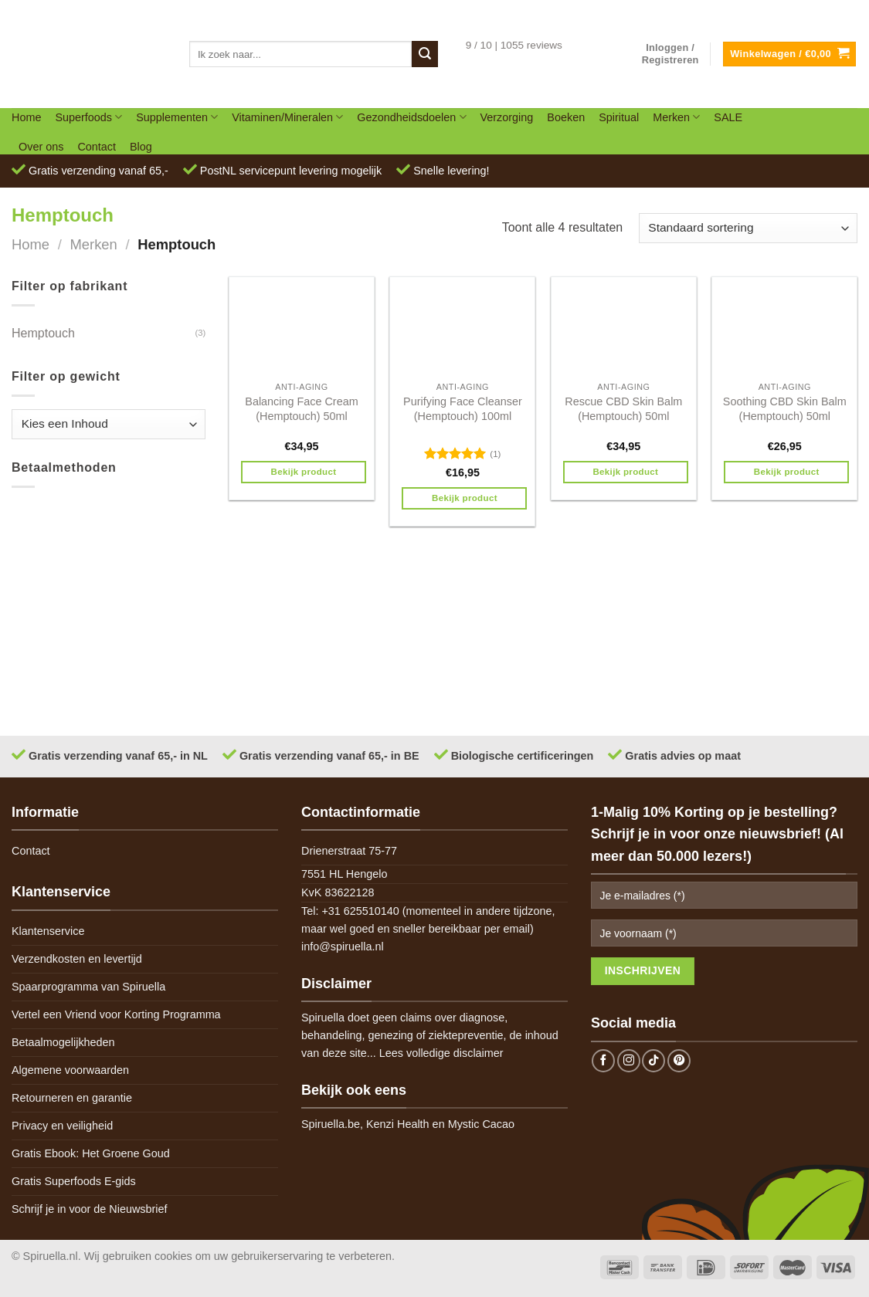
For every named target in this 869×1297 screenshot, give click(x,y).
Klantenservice (48, 931)
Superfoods (88, 117)
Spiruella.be (330, 1124)
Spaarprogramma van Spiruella (88, 986)
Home (26, 117)
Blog (141, 147)
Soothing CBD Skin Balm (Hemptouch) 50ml (785, 408)
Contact (96, 147)
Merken (676, 117)
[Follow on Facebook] (603, 1060)
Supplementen (177, 117)
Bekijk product (304, 471)
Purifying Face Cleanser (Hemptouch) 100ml (462, 408)
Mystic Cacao (481, 1124)
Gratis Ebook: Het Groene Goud (91, 1153)
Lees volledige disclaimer (441, 1053)
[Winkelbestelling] (748, 228)
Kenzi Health (397, 1124)
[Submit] (425, 54)
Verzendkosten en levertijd (77, 959)
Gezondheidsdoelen (411, 117)
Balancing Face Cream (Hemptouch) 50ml (301, 408)
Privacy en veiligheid (62, 1125)
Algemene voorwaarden (70, 1070)
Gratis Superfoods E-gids (74, 1181)
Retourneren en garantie (72, 1098)
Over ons (41, 147)
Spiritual (619, 117)
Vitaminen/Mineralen (287, 117)
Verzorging (507, 117)
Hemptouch (43, 333)
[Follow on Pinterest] (679, 1060)
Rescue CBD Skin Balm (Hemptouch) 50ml (623, 408)
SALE (728, 117)
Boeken (566, 117)
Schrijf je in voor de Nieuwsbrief (90, 1209)
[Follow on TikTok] (653, 1060)
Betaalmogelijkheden (63, 1042)
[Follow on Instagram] (628, 1060)
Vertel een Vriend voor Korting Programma (116, 1014)
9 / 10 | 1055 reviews (514, 45)
